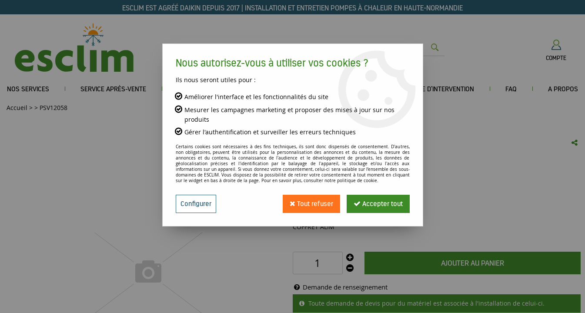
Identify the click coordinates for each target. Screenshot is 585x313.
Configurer (196, 204)
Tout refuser (311, 204)
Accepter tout (378, 204)
